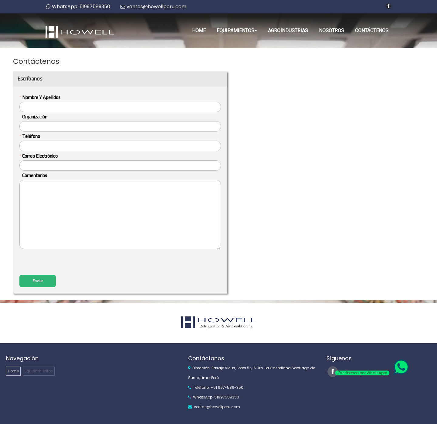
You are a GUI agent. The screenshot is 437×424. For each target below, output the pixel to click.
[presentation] (65, 263)
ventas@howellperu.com (217, 406)
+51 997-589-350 (227, 387)
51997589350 (226, 397)
